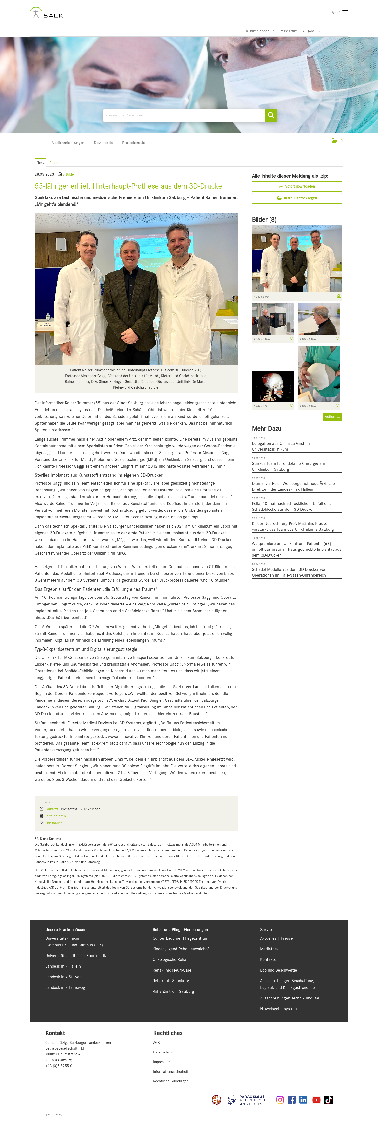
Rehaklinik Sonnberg (171, 980)
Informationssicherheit (170, 1071)
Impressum (161, 1062)
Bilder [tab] (54, 163)
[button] (337, 141)
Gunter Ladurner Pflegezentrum (180, 938)
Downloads (103, 142)
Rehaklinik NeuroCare (172, 970)
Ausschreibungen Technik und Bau (290, 998)
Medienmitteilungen (68, 142)
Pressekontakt (133, 142)
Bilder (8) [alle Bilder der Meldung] (264, 220)
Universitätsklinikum (63, 938)
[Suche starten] (271, 115)
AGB (156, 1042)
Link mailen (53, 823)
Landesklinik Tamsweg (65, 987)
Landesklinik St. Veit (63, 976)
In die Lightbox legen (297, 198)
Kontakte (268, 959)
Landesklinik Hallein (63, 966)
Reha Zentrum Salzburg (173, 991)
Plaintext (51, 809)
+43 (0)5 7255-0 (58, 1066)
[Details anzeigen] (338, 296)
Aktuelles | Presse (276, 938)
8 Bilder (69, 174)
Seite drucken (55, 816)
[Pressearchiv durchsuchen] (190, 115)
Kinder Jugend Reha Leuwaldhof (181, 948)
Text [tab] (40, 163)
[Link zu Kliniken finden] (260, 31)
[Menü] (340, 13)
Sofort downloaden (297, 186)
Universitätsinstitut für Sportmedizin (77, 955)
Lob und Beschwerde (278, 970)
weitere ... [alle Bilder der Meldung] (332, 416)
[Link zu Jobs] (314, 31)
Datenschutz (162, 1052)
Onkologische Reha (169, 959)
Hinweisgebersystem (278, 1008)
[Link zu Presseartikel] (291, 31)
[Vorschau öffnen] (136, 289)
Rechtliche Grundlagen (171, 1081)
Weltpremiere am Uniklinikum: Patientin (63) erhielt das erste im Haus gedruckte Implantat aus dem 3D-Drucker (296, 549)
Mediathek (269, 948)
